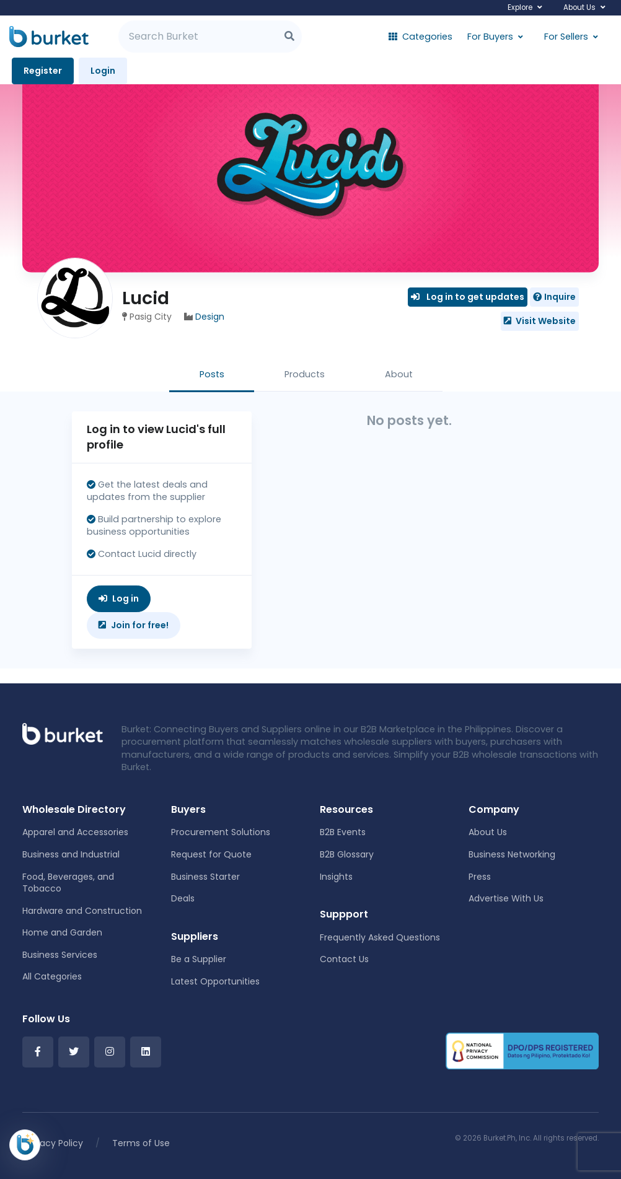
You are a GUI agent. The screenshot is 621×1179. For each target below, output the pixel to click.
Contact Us (344, 959)
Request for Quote (211, 854)
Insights (336, 876)
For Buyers (490, 36)
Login (102, 70)
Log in (119, 598)
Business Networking (512, 854)
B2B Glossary (347, 854)
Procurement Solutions (220, 832)
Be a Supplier (198, 959)
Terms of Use (141, 1143)
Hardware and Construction (82, 911)
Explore (520, 7)
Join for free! (134, 625)
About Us (579, 7)
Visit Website (540, 321)
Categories (420, 36)
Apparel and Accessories (75, 832)
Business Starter (205, 876)
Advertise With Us (506, 898)
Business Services (59, 955)
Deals (183, 898)
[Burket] (49, 36)
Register (43, 70)
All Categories (52, 976)
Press (480, 876)
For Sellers (566, 36)
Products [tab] (304, 374)
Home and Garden (62, 932)
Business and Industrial (71, 854)
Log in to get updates (467, 297)
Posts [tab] (212, 374)
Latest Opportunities (215, 981)
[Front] (62, 733)
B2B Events (343, 832)
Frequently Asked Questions (380, 937)
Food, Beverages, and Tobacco (68, 882)
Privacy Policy (54, 1143)
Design (209, 316)
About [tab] (399, 374)
